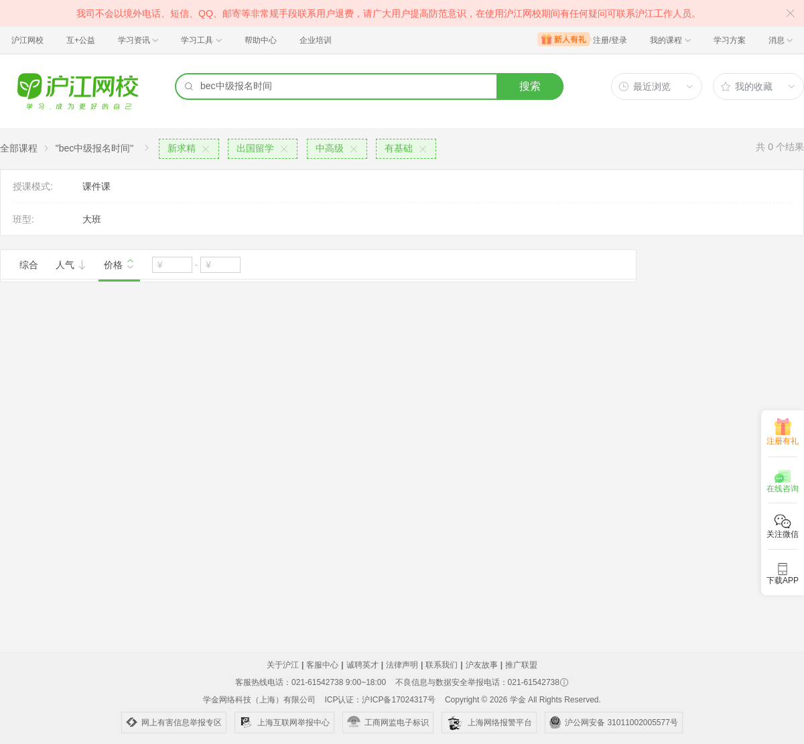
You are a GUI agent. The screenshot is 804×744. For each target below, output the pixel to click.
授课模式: (33, 186)
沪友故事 (482, 665)
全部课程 (19, 148)
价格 (119, 263)
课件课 (96, 186)
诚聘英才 (362, 665)
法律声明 (402, 665)
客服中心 (322, 665)
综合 (28, 264)
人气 (71, 264)
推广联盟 (521, 665)
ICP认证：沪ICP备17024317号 (379, 699)
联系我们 (441, 665)
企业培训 (315, 40)
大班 (91, 219)
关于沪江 (283, 665)
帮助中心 (261, 40)
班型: (23, 219)
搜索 (530, 86)
